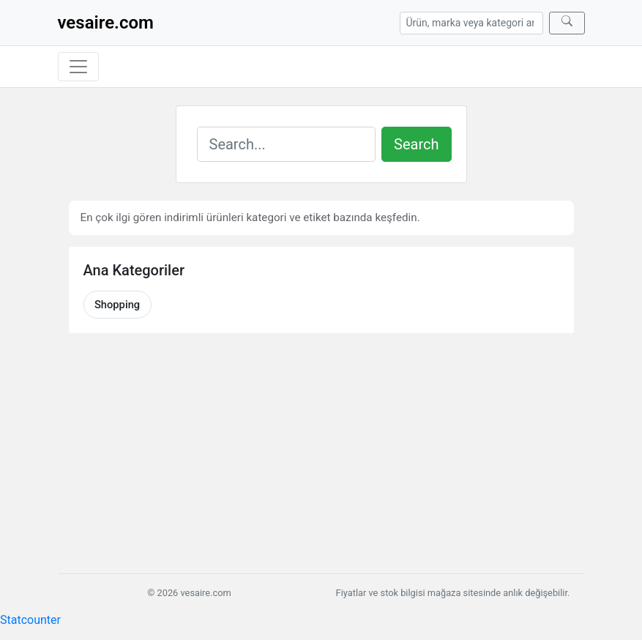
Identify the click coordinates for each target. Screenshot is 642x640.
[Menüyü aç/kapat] (78, 66)
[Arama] (471, 23)
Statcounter (30, 620)
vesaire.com (106, 22)
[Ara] (567, 23)
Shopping (117, 304)
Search (416, 144)
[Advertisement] (321, 453)
